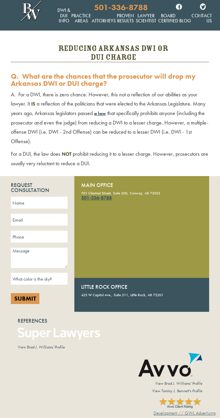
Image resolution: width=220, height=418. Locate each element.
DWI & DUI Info (63, 15)
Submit (25, 298)
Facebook (179, 7)
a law (100, 113)
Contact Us (201, 18)
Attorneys (104, 21)
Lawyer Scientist (146, 18)
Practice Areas (81, 18)
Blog (185, 21)
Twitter (203, 7)
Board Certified (168, 18)
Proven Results (125, 18)
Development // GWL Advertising (184, 413)
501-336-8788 (121, 7)
